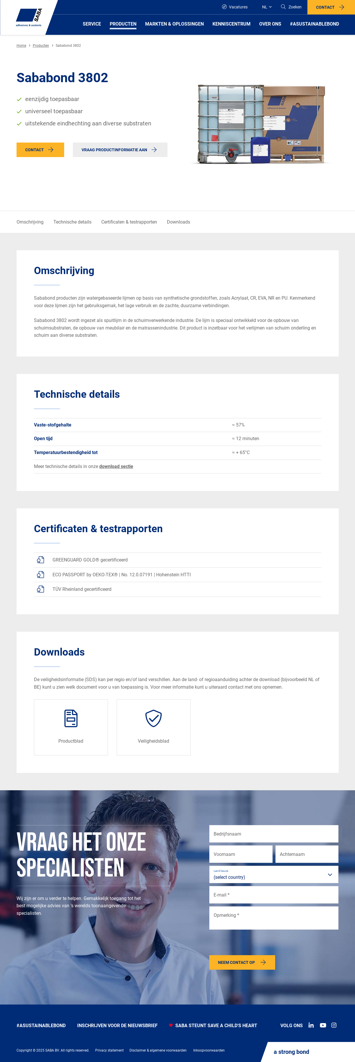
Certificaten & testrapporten (129, 222)
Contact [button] (325, 7)
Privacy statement (109, 1050)
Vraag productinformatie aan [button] (114, 149)
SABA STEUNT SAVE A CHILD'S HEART (213, 1025)
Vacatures (235, 6)
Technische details (72, 222)
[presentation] (253, 944)
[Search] (290, 7)
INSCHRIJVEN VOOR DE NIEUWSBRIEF (117, 1025)
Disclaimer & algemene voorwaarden (158, 1050)
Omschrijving (30, 222)
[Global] (264, 7)
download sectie (116, 466)
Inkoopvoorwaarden (209, 1050)
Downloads (178, 222)
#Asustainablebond (41, 1025)
